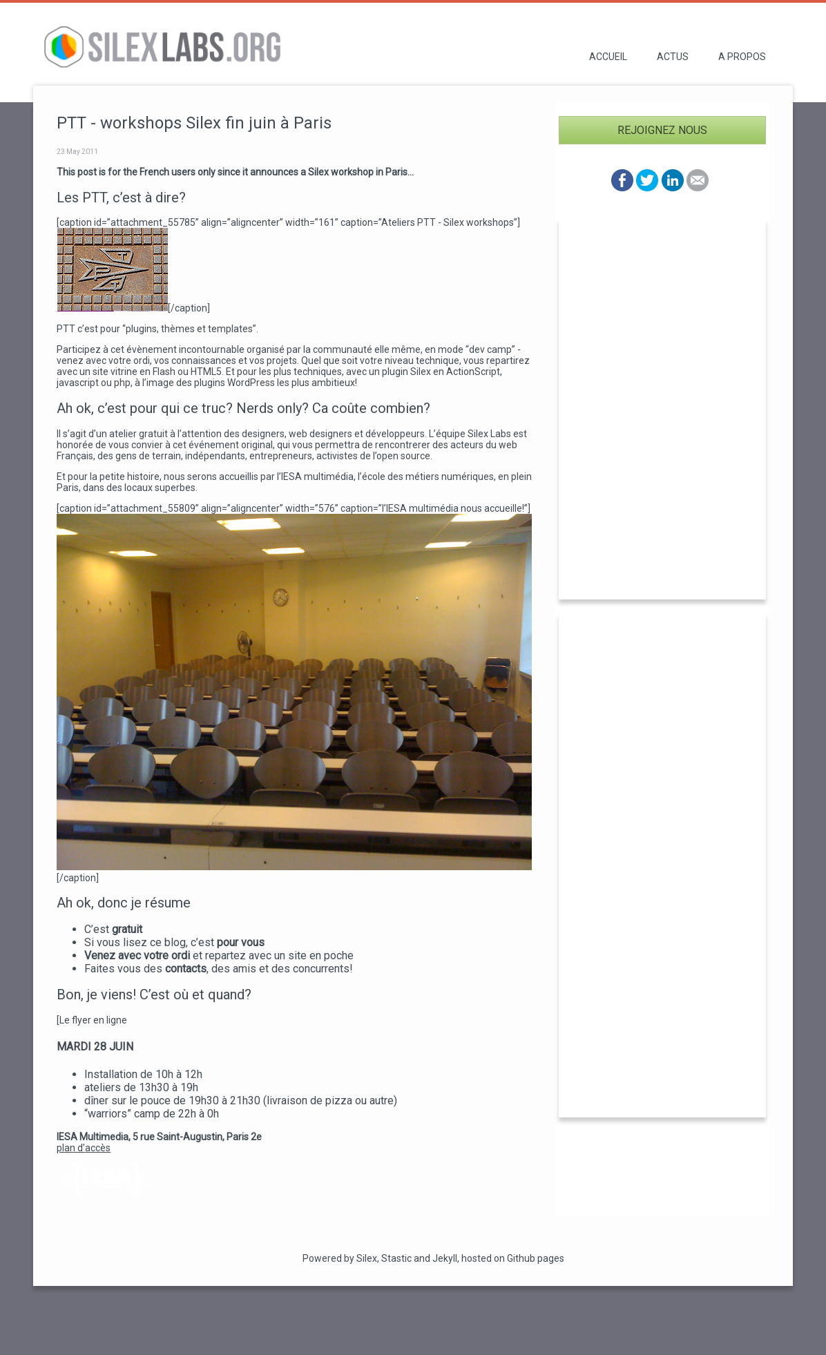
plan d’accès (84, 1147)
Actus (673, 56)
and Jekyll (435, 1258)
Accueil (608, 56)
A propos (742, 56)
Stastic (396, 1258)
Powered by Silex (339, 1258)
